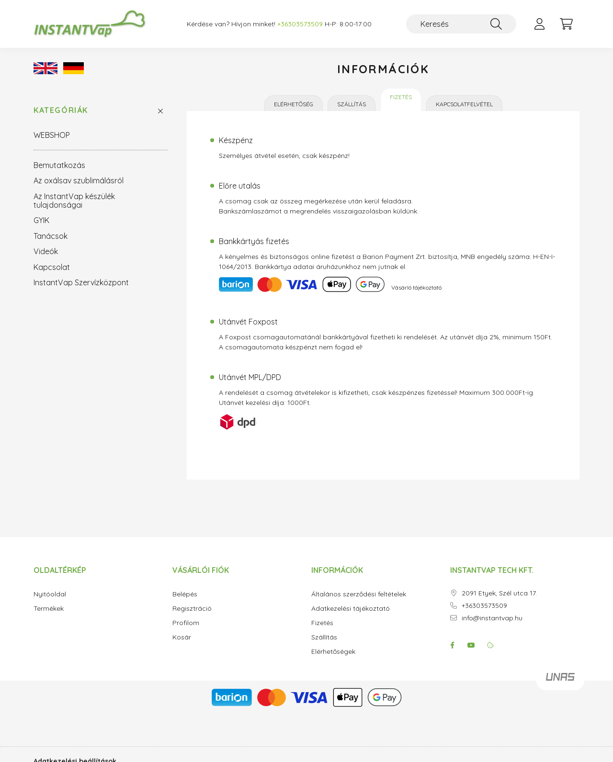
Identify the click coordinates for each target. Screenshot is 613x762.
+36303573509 (484, 606)
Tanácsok (51, 236)
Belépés (184, 594)
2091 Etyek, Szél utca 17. (499, 593)
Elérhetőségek (333, 652)
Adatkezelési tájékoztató (350, 609)
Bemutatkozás (59, 165)
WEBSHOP (52, 135)
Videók (46, 251)
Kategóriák (61, 110)
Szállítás (351, 104)
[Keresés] (461, 24)
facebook (452, 645)
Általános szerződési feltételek (358, 594)
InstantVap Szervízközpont (81, 282)
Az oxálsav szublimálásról (79, 180)
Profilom (185, 623)
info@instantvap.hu (492, 618)
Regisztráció (192, 609)
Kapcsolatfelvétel (464, 104)
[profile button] (539, 24)
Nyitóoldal (50, 594)
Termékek (49, 609)
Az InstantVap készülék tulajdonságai (74, 200)
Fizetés (401, 97)
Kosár (181, 637)
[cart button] (566, 24)
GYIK (41, 220)
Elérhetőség (293, 104)
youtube (471, 645)
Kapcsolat (52, 267)
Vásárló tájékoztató (416, 287)
